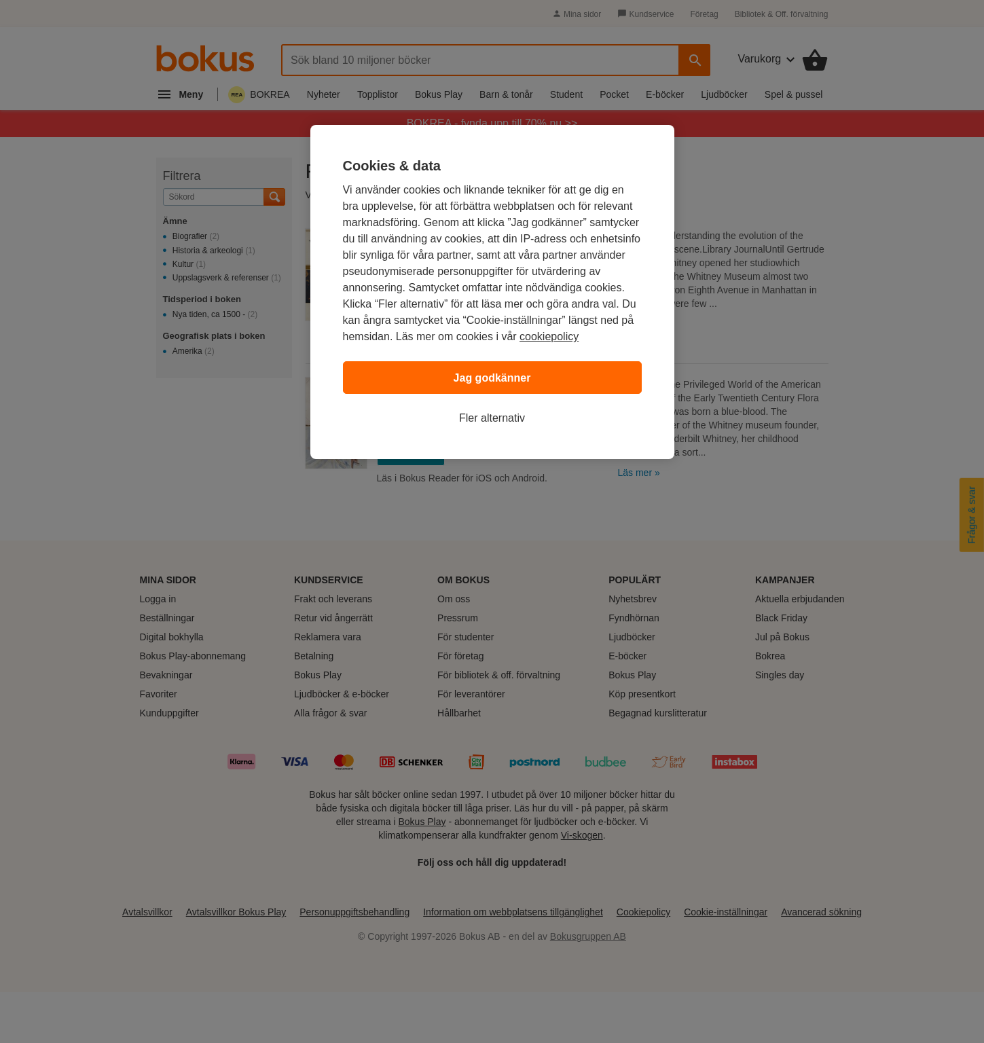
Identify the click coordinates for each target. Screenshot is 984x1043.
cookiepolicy (549, 336)
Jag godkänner (492, 378)
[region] (492, 292)
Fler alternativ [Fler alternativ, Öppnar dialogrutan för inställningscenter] (492, 418)
